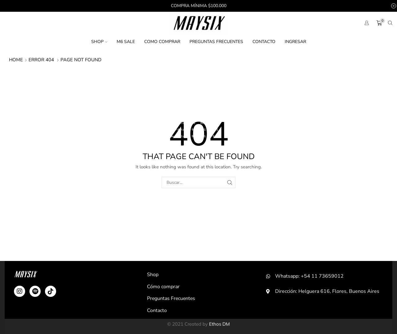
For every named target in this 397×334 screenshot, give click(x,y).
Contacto (263, 42)
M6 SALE (126, 42)
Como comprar (162, 42)
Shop (99, 42)
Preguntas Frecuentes (216, 42)
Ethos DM (219, 324)
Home (16, 60)
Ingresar (295, 42)
